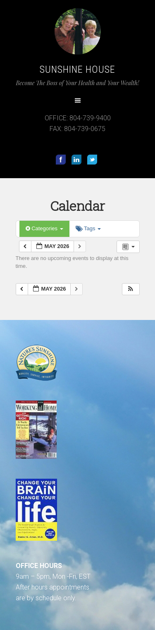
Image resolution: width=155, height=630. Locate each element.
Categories (44, 228)
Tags (88, 228)
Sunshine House (77, 69)
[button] (130, 289)
